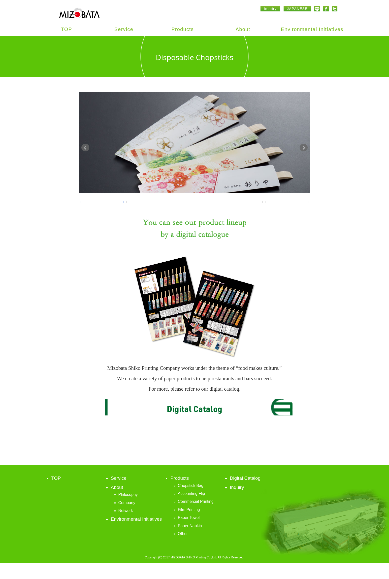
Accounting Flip (191, 509)
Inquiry (270, 9)
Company (126, 518)
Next (304, 155)
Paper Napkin (190, 541)
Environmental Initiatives (312, 29)
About (243, 29)
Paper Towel (189, 533)
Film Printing (189, 525)
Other (183, 549)
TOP (66, 29)
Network (125, 526)
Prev (85, 155)
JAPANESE (297, 9)
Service (123, 29)
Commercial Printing (196, 517)
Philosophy (128, 510)
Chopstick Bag (190, 501)
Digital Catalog (245, 493)
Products (182, 29)
